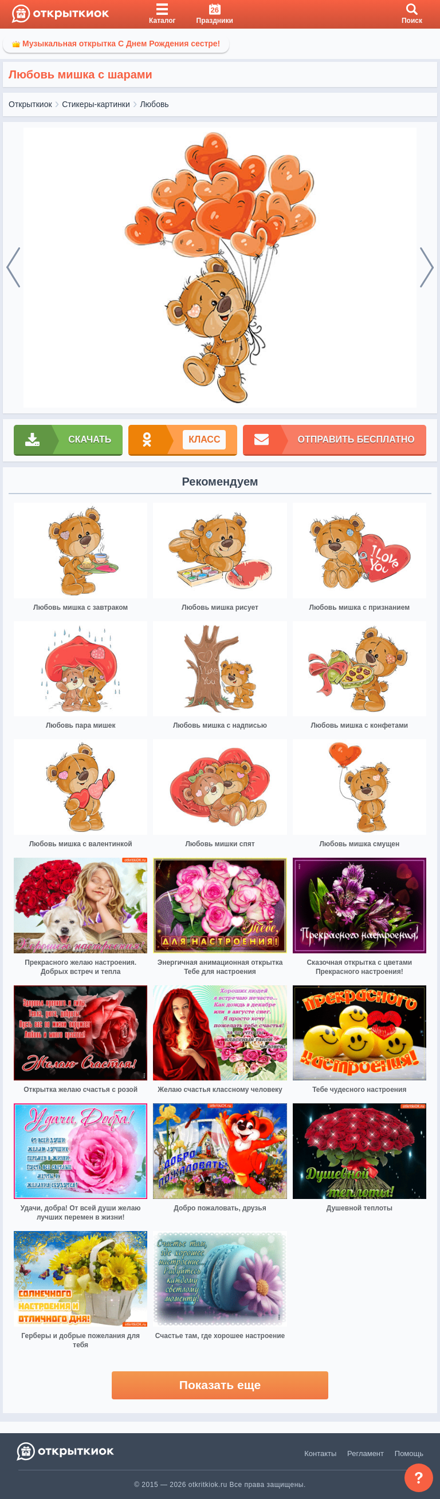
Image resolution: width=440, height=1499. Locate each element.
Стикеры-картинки (96, 104)
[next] (426, 268)
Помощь (409, 1453)
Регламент (365, 1453)
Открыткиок (30, 104)
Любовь (154, 104)
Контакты (320, 1453)
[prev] (13, 268)
